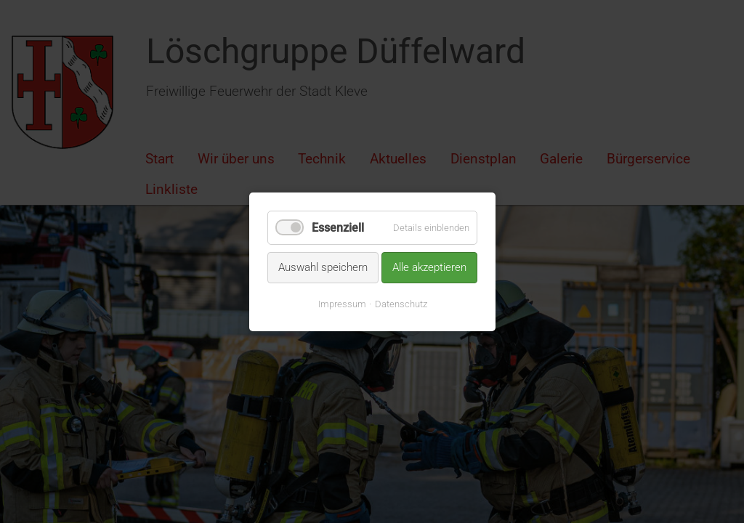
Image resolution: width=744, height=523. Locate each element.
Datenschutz (400, 303)
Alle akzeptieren (429, 267)
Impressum (341, 303)
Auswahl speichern (323, 267)
